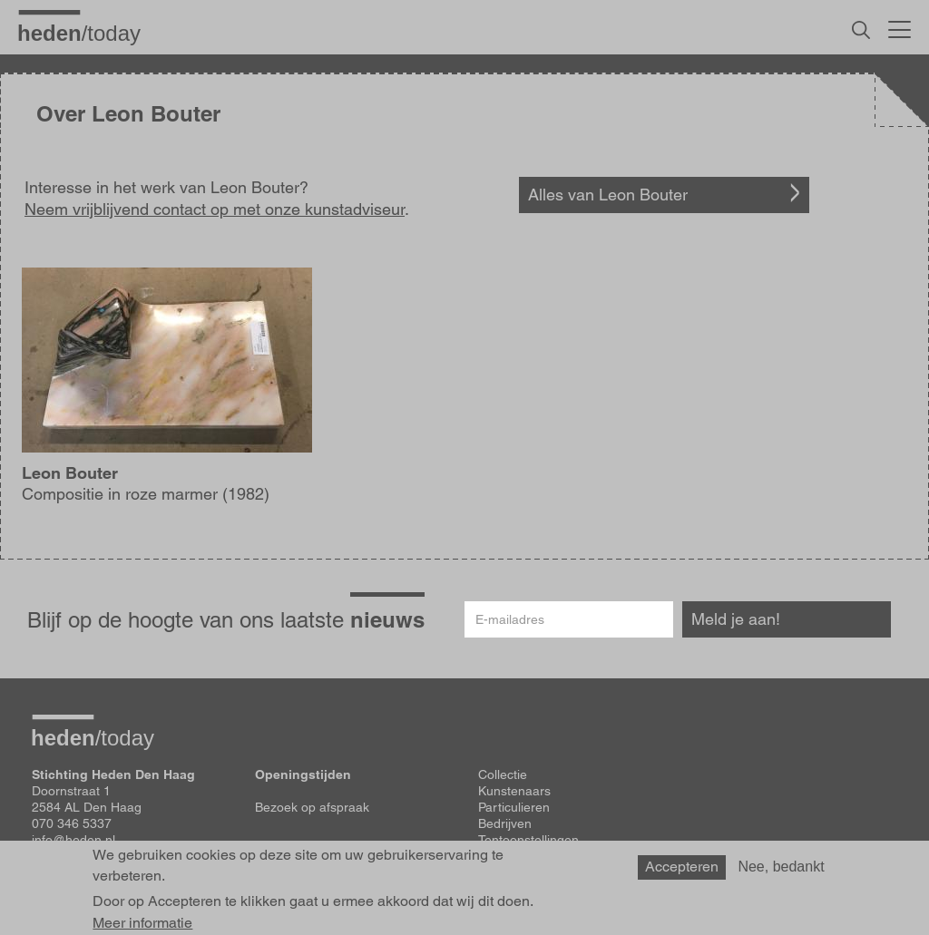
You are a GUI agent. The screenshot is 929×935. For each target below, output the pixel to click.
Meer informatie (142, 924)
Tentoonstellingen (528, 840)
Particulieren (514, 807)
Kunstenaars (514, 791)
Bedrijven (505, 823)
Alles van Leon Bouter (608, 194)
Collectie (502, 774)
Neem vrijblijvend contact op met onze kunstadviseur (214, 209)
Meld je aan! (735, 618)
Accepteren (682, 868)
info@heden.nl (73, 840)
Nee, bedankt (781, 868)
